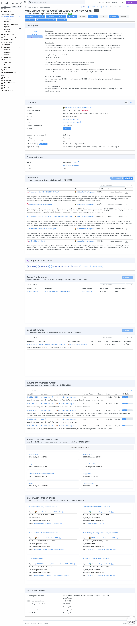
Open (66, 128)
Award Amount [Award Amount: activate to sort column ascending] (120, 288)
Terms (39, 623)
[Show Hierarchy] (91, 107)
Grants (6, 22)
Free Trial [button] (131, 2)
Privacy (45, 623)
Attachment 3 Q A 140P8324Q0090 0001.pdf (44, 192)
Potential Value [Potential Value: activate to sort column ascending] (95, 341)
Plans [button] (108, 2)
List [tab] (126, 102)
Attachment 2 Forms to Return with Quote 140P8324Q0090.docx (50, 216)
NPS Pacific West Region (85, 192)
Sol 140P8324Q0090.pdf (37, 241)
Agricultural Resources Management (57, 291)
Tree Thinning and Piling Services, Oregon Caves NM (100, 533)
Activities (7, 32)
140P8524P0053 (32, 397)
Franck (31, 483)
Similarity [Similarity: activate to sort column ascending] (125, 394)
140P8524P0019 (32, 419)
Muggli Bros (87, 474)
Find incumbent (76, 266)
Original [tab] (34, 34)
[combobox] (56, 2)
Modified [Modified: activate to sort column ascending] (127, 341)
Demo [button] (114, 2)
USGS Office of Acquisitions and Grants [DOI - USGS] (55, 564)
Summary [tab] (34, 37)
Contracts (7, 19)
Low (64, 141)
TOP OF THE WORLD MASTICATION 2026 (96, 559)
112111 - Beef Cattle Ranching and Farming (48, 549)
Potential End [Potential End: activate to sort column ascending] (116, 341)
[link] (131, 390)
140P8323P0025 (32, 410)
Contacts (51, 16)
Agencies (7, 62)
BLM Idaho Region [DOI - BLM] (102, 512)
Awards (92, 16)
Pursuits (7, 29)
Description (29, 16)
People (6, 65)
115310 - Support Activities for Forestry (46, 523)
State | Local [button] (16, 6)
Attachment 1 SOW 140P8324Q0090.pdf (42, 229)
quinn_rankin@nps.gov (71, 165)
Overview (40, 16)
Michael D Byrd (46, 410)
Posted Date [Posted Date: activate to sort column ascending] (100, 189)
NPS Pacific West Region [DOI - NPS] (77, 108)
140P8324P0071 (87, 291)
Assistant (71, 16)
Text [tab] (130, 102)
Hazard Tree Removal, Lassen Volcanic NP (43, 507)
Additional (61, 20)
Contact (33, 623)
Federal (5, 6)
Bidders (40, 20)
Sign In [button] (121, 2)
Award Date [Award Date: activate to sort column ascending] (104, 288)
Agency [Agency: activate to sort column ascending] (77, 189)
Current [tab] (34, 31)
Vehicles (7, 50)
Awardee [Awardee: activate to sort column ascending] (48, 288)
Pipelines (7, 27)
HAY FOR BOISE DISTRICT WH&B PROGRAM (96, 507)
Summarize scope (44, 266)
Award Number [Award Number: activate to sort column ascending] (87, 288)
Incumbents (30, 20)
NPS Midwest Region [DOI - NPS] (47, 538)
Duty (42, 419)
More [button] (101, 2)
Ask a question (32, 266)
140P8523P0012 (32, 404)
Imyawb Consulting (89, 464)
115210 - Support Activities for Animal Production (50, 575)
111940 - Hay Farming (70, 119)
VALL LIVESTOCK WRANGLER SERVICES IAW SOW (44, 533)
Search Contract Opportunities (37, 7)
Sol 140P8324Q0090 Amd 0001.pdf (40, 204)
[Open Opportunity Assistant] (131, 620)
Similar (51, 20)
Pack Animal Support (36, 559)
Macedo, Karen (46, 397)
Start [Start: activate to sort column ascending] (106, 341)
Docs (61, 16)
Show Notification (33, 291)
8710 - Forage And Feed (71, 122)
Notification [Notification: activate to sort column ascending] (31, 288)
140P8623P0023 (32, 426)
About (27, 623)
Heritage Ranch (88, 483)
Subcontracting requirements (60, 266)
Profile (76, 162)
